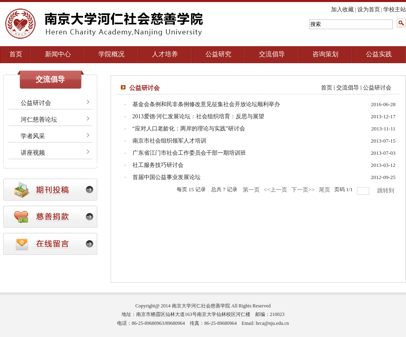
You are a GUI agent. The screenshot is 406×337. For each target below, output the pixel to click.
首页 (15, 54)
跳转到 (386, 191)
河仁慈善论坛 (39, 119)
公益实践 (379, 54)
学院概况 (111, 54)
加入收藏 (342, 9)
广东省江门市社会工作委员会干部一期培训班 (189, 153)
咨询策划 (325, 54)
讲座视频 (33, 152)
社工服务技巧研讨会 (158, 165)
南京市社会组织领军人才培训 (169, 141)
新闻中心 (58, 54)
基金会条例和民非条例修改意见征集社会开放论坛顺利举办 (206, 104)
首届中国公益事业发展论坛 (166, 177)
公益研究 (218, 54)
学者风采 (33, 136)
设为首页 (368, 9)
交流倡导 (272, 54)
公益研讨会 (36, 103)
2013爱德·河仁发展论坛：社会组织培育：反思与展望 (198, 116)
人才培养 (165, 54)
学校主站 (394, 9)
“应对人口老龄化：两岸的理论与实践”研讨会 (188, 129)
